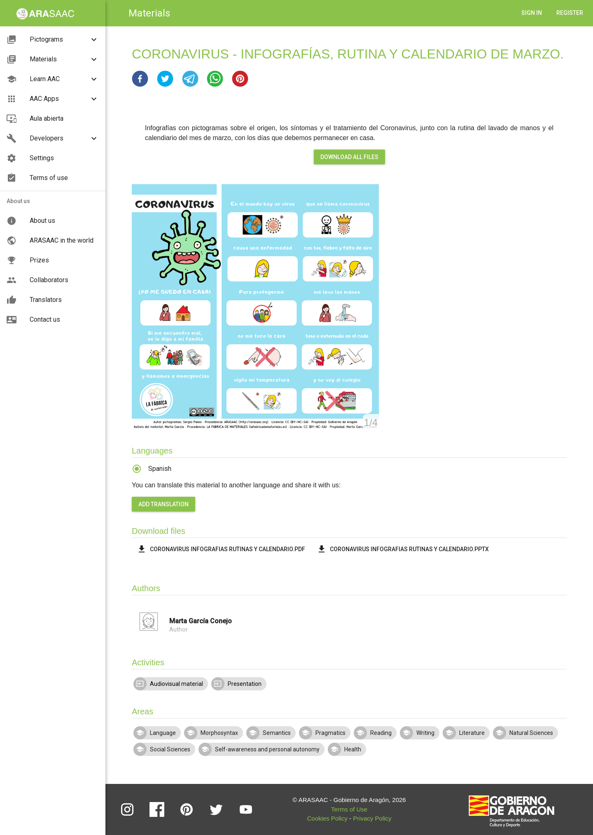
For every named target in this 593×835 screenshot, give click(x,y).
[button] (140, 78)
